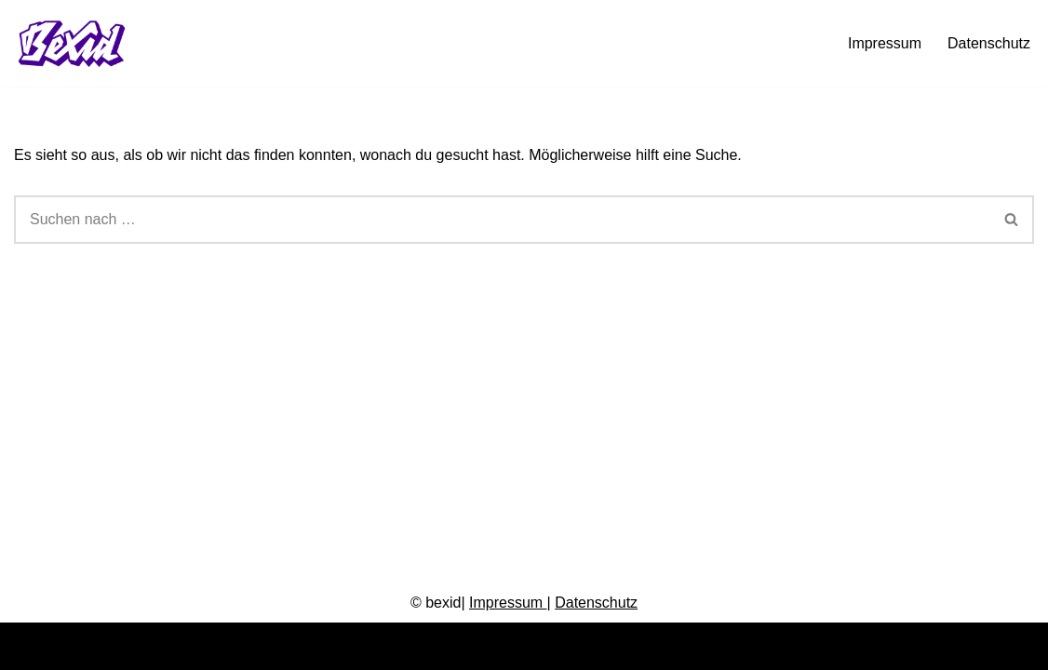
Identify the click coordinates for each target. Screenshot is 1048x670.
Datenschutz (988, 43)
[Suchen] (502, 219)
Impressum (884, 43)
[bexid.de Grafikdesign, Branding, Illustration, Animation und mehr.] (76, 43)
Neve (31, 646)
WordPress (201, 646)
